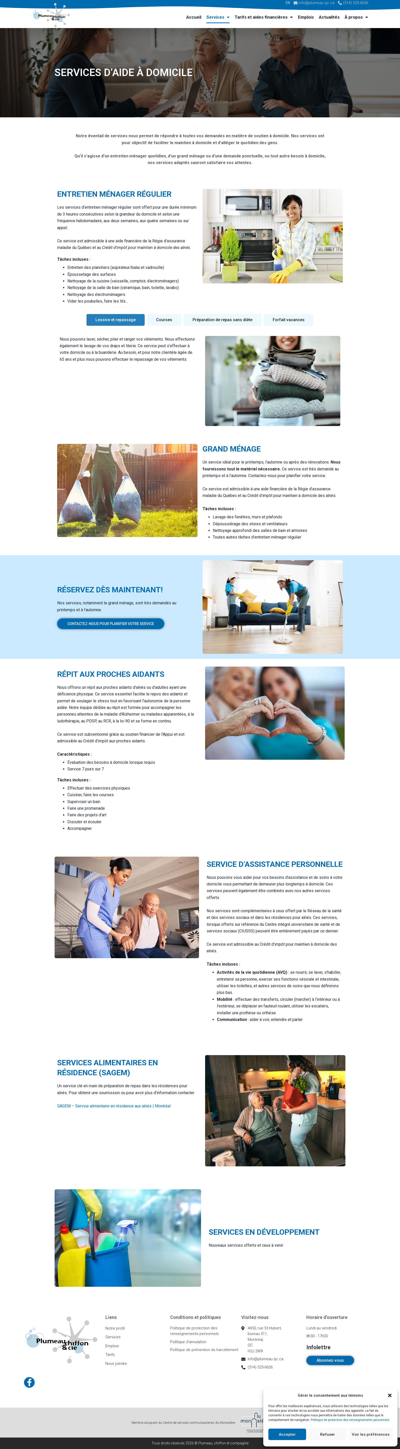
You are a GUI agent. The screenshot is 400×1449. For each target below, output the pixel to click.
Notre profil (115, 1328)
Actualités (329, 17)
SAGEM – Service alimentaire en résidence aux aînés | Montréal (114, 1106)
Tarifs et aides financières (264, 17)
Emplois (306, 17)
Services (218, 17)
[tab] (115, 320)
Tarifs (110, 1354)
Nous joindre (116, 1363)
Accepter (287, 1434)
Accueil (193, 17)
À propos (356, 17)
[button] (389, 1395)
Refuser (327, 1434)
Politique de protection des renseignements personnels (350, 1420)
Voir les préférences (371, 1434)
